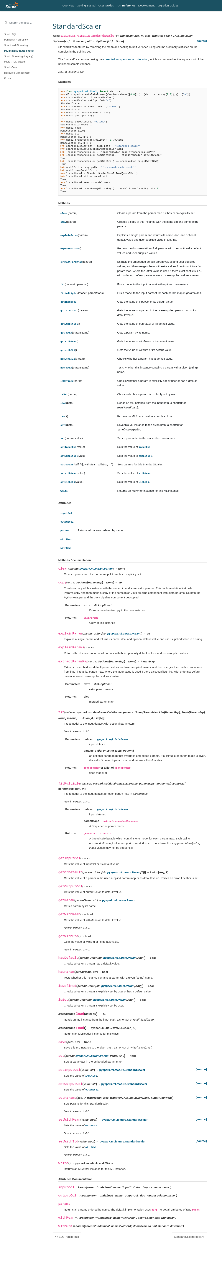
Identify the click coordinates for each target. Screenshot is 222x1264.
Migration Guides (167, 5)
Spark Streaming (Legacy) (18, 56)
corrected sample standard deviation (125, 59)
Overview (68, 5)
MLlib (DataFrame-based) (19, 50)
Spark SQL (10, 34)
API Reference (126, 5)
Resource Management (17, 72)
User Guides (106, 5)
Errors (7, 78)
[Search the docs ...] (22, 22)
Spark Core (10, 67)
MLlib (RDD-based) (15, 61)
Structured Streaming (16, 45)
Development (146, 5)
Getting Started (86, 5)
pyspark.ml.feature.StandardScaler (122, 1069)
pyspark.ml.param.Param (96, 568)
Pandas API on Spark (16, 39)
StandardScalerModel (187, 1236)
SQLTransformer (69, 1236)
